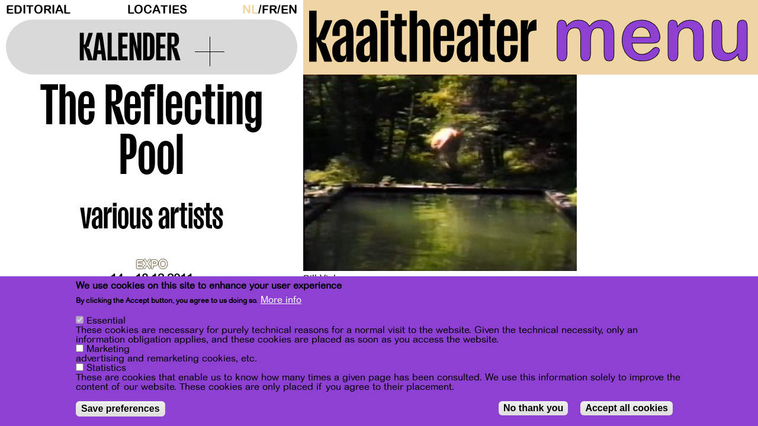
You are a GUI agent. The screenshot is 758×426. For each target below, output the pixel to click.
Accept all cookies (626, 408)
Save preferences (120, 409)
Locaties (157, 9)
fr (269, 9)
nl (250, 9)
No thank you (533, 408)
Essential (106, 321)
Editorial (38, 9)
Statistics (106, 368)
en (289, 9)
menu (652, 35)
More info (281, 300)
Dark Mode (234, 9)
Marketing (108, 349)
